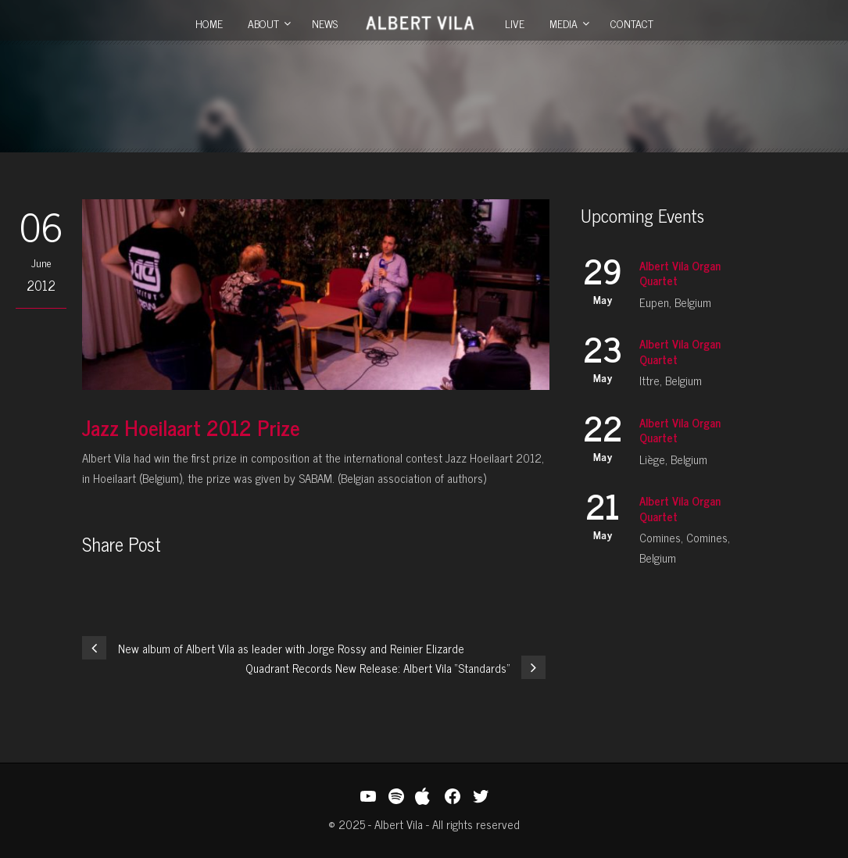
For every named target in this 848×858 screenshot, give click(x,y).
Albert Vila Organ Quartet (680, 273)
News (325, 23)
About (263, 23)
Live (514, 23)
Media (563, 23)
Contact (631, 23)
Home (209, 23)
